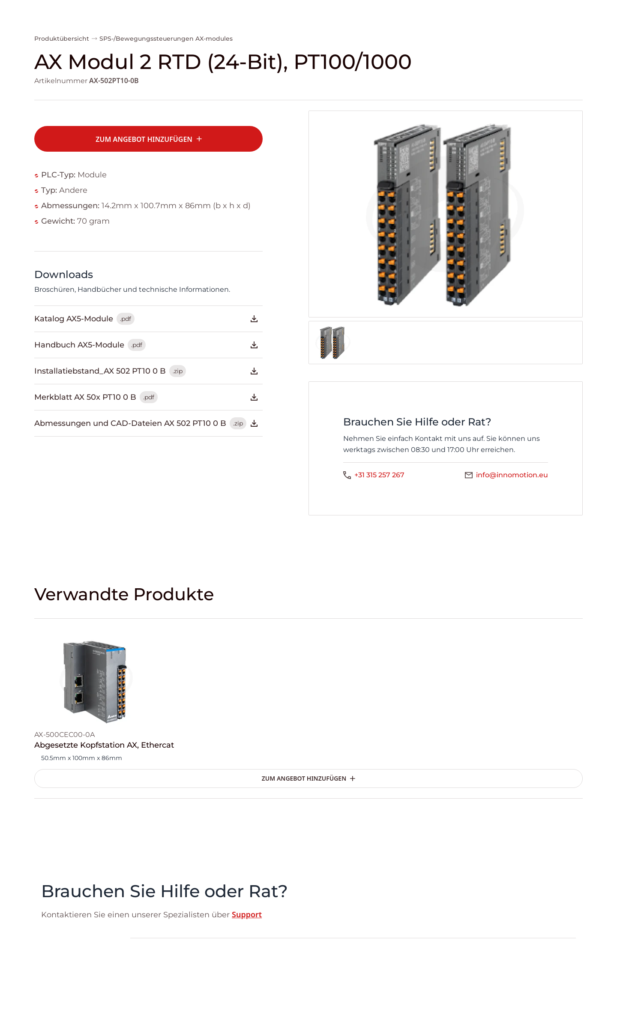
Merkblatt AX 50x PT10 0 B (146, 397)
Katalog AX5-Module (146, 319)
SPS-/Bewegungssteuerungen (146, 38)
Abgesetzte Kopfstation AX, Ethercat (104, 745)
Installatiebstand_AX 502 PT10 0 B (146, 371)
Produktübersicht (61, 38)
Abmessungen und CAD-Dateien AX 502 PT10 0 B (146, 423)
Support (247, 914)
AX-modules (214, 38)
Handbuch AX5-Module (146, 345)
